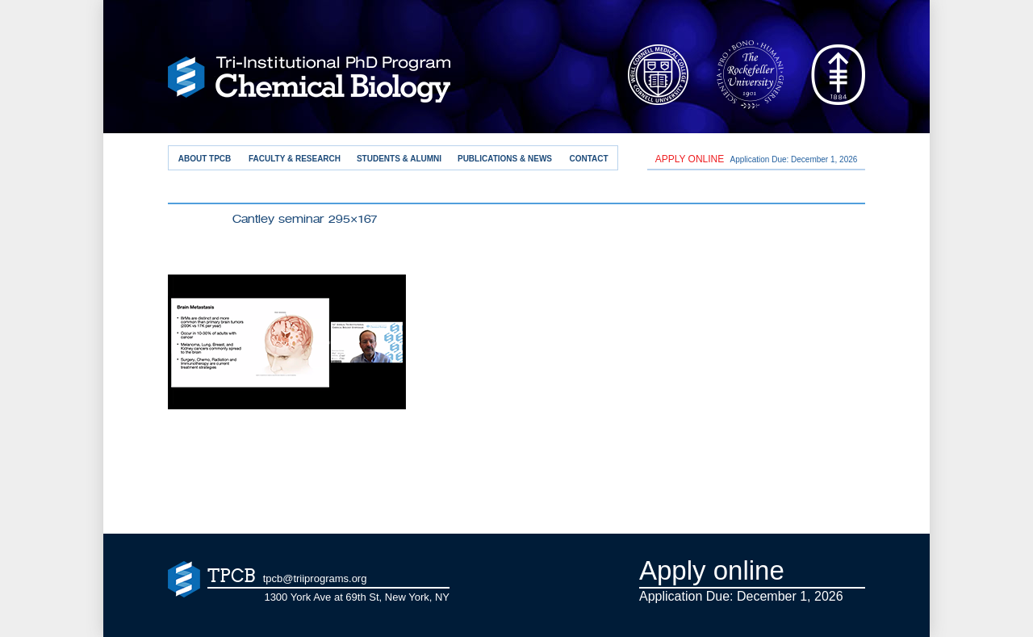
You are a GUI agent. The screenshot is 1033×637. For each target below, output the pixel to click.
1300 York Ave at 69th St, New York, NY (357, 597)
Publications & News (505, 158)
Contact (588, 158)
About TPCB (205, 158)
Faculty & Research (295, 158)
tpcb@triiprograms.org (315, 578)
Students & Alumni (399, 158)
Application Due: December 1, (756, 159)
